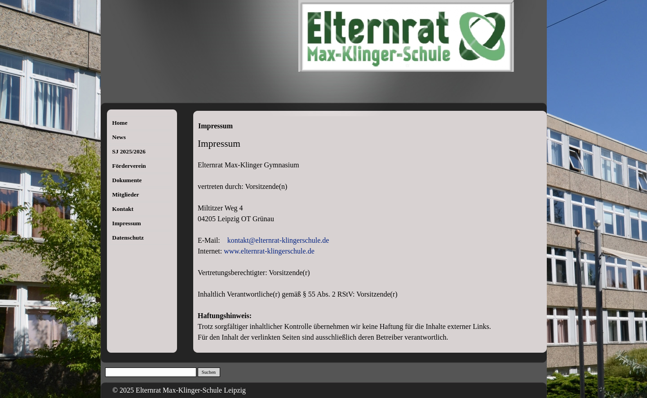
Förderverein (129, 165)
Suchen (209, 372)
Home (120, 122)
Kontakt (122, 209)
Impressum (126, 223)
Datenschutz (128, 237)
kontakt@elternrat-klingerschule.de (278, 240)
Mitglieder (125, 194)
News (119, 137)
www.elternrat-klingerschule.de (269, 251)
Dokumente (127, 180)
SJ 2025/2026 (129, 151)
